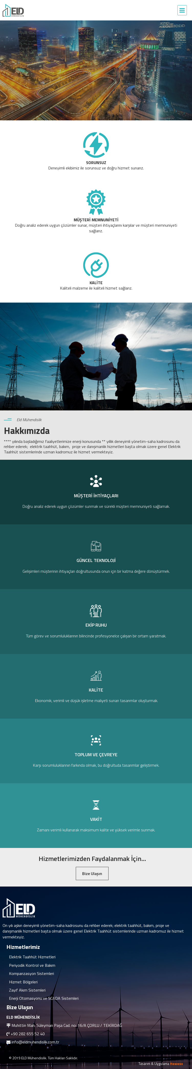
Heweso (176, 1063)
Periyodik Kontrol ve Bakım (32, 965)
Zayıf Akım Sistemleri (27, 990)
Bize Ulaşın (92, 873)
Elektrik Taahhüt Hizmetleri (32, 957)
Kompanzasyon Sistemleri (31, 973)
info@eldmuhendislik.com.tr (35, 1042)
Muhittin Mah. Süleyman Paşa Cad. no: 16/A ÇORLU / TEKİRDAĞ (67, 1025)
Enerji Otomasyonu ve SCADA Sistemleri (44, 998)
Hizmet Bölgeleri (23, 982)
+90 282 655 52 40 (28, 1034)
